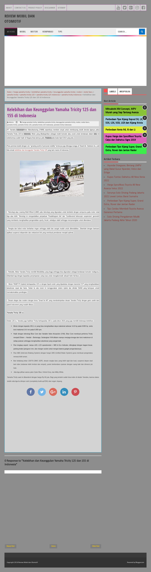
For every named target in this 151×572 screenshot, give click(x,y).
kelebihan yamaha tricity (46, 122)
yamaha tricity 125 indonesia (42, 125)
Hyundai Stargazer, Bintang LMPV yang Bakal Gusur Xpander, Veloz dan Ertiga (122, 169)
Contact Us (20, 7)
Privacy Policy (35, 7)
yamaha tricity (12, 125)
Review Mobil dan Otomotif (19, 18)
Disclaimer (50, 7)
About (9, 7)
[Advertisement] (75, 61)
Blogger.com (140, 562)
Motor (34, 31)
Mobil (23, 31)
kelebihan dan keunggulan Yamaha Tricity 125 (31, 150)
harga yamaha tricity (29, 122)
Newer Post (11, 546)
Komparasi (48, 31)
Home (11, 31)
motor (78, 122)
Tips (60, 31)
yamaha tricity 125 (24, 125)
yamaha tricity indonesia (62, 125)
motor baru (85, 122)
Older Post (95, 546)
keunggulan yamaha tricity (65, 122)
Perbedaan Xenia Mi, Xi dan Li (120, 130)
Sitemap (61, 7)
